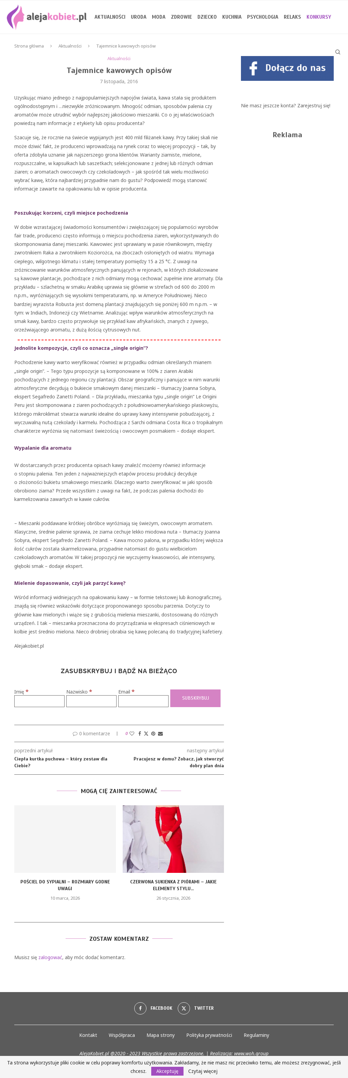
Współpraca (122, 1035)
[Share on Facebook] (139, 733)
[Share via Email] (160, 733)
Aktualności (109, 17)
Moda (159, 17)
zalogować (50, 957)
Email (126, 691)
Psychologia (262, 17)
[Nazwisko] (91, 701)
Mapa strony (160, 1035)
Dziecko (207, 17)
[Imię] (39, 701)
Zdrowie (181, 17)
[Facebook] (153, 1008)
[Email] (143, 701)
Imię (21, 691)
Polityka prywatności (209, 1035)
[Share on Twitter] (146, 733)
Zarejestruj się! (313, 105)
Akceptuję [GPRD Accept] (167, 1071)
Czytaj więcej (203, 1071)
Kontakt (88, 1035)
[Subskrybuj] (195, 698)
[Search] (337, 52)
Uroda (138, 17)
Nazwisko (79, 691)
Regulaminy (256, 1035)
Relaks (292, 17)
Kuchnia (232, 17)
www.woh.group (251, 1053)
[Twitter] (196, 1008)
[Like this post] (131, 733)
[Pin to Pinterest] (153, 733)
